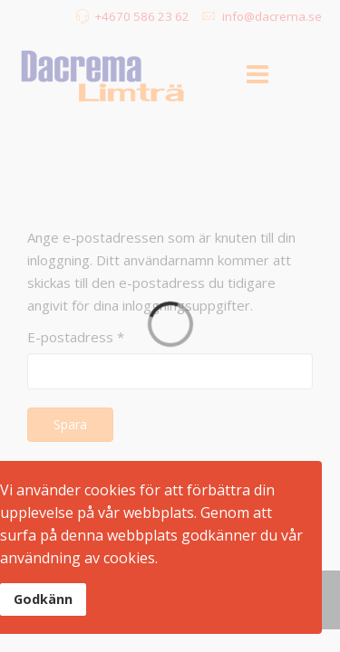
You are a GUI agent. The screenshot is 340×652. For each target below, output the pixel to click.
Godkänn (43, 599)
